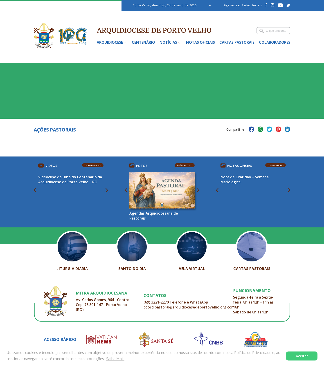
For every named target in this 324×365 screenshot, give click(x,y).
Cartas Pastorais (236, 42)
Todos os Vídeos (92, 165)
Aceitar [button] (302, 356)
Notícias (168, 42)
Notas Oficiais (200, 42)
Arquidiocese (110, 42)
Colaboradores (274, 42)
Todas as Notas (276, 165)
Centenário (143, 42)
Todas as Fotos (184, 165)
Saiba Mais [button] (115, 358)
